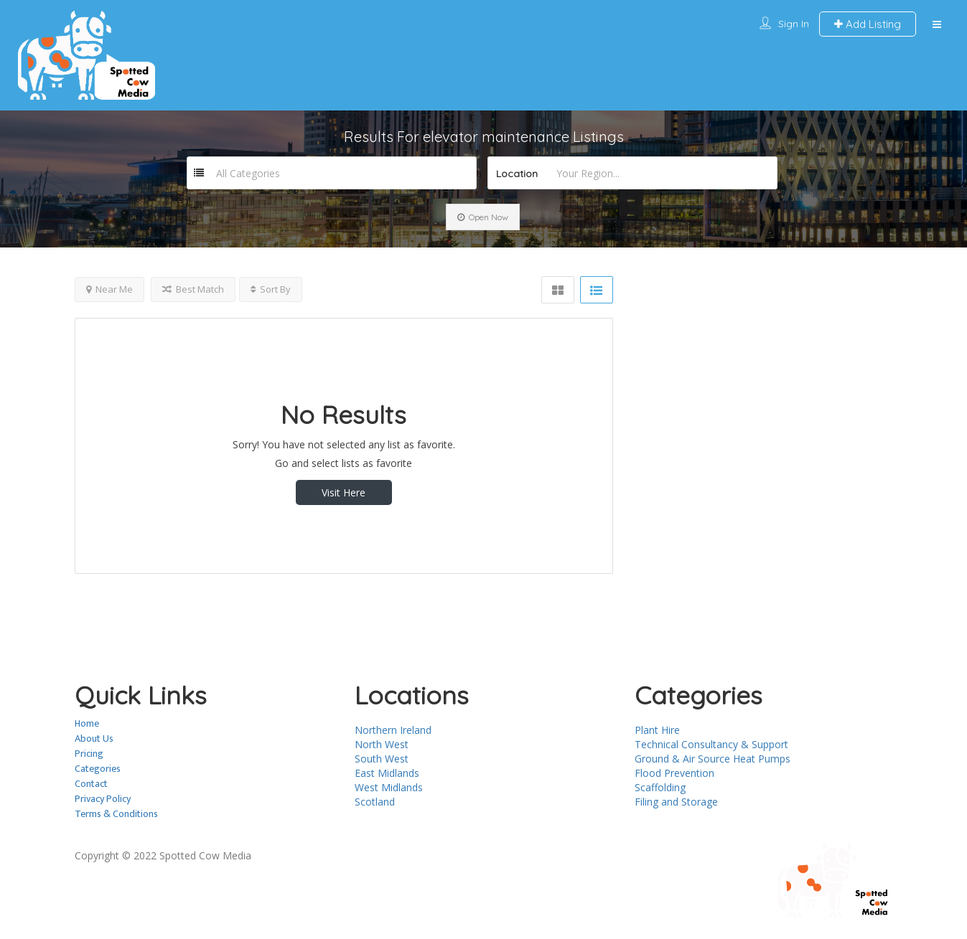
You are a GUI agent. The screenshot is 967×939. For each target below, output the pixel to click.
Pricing (89, 753)
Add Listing (867, 24)
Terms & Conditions (116, 814)
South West (381, 758)
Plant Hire (657, 730)
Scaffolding (660, 787)
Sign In (793, 23)
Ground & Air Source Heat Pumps (712, 758)
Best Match (193, 289)
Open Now (482, 217)
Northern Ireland (393, 730)
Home (87, 723)
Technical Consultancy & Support (711, 744)
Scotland (375, 801)
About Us (94, 738)
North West (381, 744)
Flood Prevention (674, 773)
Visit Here (343, 492)
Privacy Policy (103, 799)
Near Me (109, 289)
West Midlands (389, 787)
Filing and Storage (676, 801)
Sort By (271, 289)
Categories (98, 768)
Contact (91, 783)
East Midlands (387, 773)
